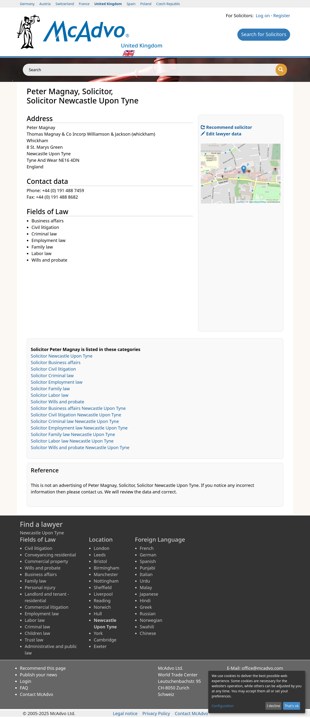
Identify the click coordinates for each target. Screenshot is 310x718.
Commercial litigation (47, 607)
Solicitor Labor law (49, 395)
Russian (147, 614)
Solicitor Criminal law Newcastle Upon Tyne (75, 421)
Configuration (223, 705)
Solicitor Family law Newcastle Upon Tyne (73, 434)
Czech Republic (168, 3)
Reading (102, 600)
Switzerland (64, 3)
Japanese (149, 594)
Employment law (42, 614)
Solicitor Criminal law (52, 375)
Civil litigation (38, 548)
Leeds (100, 555)
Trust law (34, 640)
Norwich (102, 607)
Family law (35, 581)
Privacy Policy (156, 713)
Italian (146, 574)
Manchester (106, 574)
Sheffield (103, 587)
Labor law (35, 620)
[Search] (281, 70)
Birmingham (106, 568)
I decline (273, 705)
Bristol (100, 561)
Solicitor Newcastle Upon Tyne (62, 356)
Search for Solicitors (263, 34)
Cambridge (105, 640)
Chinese (148, 633)
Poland (145, 3)
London (101, 548)
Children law (37, 633)
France (84, 3)
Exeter (100, 646)
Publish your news (38, 675)
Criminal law (37, 627)
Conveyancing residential (50, 555)
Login (25, 681)
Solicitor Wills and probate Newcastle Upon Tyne (80, 447)
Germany (27, 3)
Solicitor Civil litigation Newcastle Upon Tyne (76, 415)
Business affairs (41, 574)
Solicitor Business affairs (55, 362)
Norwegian (151, 620)
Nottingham (106, 581)
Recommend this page (43, 668)
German (148, 555)
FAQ (24, 688)
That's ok (292, 705)
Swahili (147, 627)
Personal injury (40, 587)
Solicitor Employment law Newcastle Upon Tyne (79, 428)
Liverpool (103, 594)
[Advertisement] (112, 297)
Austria (45, 3)
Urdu (145, 581)
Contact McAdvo (36, 694)
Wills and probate (43, 568)
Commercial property (46, 561)
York (98, 633)
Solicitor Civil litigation (53, 369)
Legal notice (125, 713)
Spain (131, 3)
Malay (146, 587)
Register (281, 15)
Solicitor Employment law (56, 382)
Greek (146, 607)
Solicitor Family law (50, 388)
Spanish (148, 561)
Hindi (145, 600)
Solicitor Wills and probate (57, 402)
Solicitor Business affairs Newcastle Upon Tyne (78, 408)
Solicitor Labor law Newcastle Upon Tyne (72, 441)
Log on (263, 15)
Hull (98, 614)
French (147, 548)
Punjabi (147, 568)
